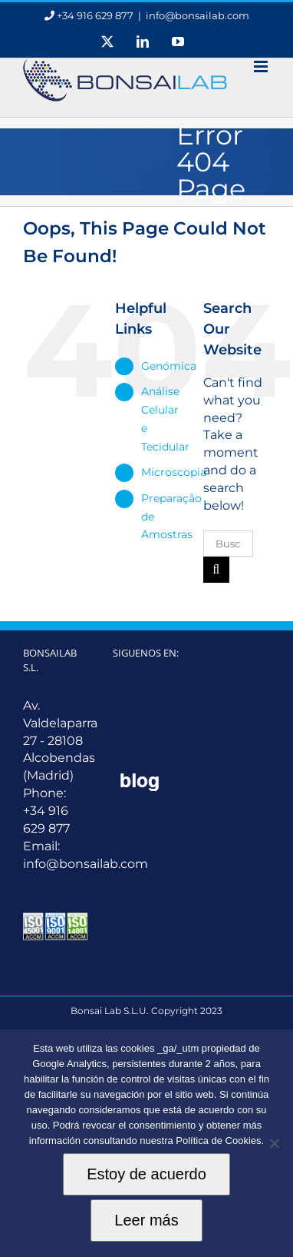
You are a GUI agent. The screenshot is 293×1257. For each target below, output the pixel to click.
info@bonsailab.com (197, 15)
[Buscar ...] (228, 543)
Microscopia (173, 472)
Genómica (168, 366)
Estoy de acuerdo (146, 1174)
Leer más (146, 1220)
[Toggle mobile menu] (262, 66)
